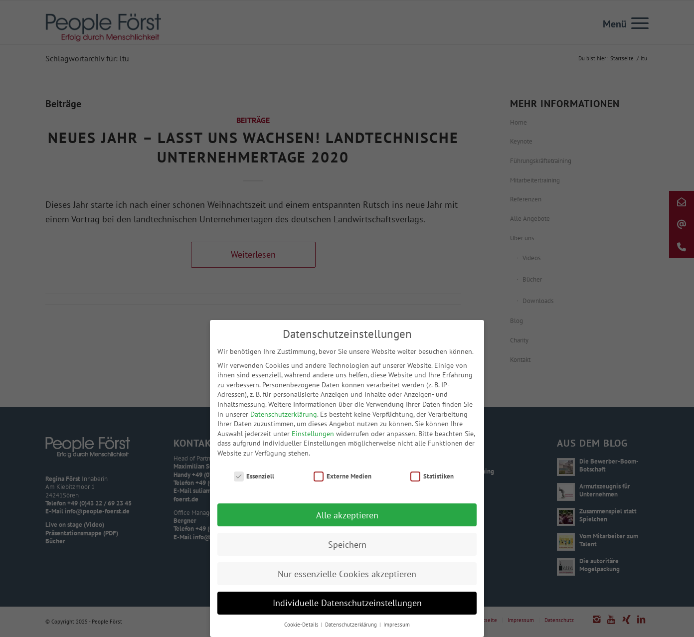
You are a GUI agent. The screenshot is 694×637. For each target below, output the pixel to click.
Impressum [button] (396, 629)
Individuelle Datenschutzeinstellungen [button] (347, 607)
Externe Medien (342, 480)
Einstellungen (313, 437)
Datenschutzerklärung (283, 418)
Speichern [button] (347, 548)
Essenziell (254, 480)
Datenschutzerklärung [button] (351, 629)
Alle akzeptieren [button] (347, 519)
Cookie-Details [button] (302, 629)
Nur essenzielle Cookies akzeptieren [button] (347, 578)
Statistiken (432, 480)
